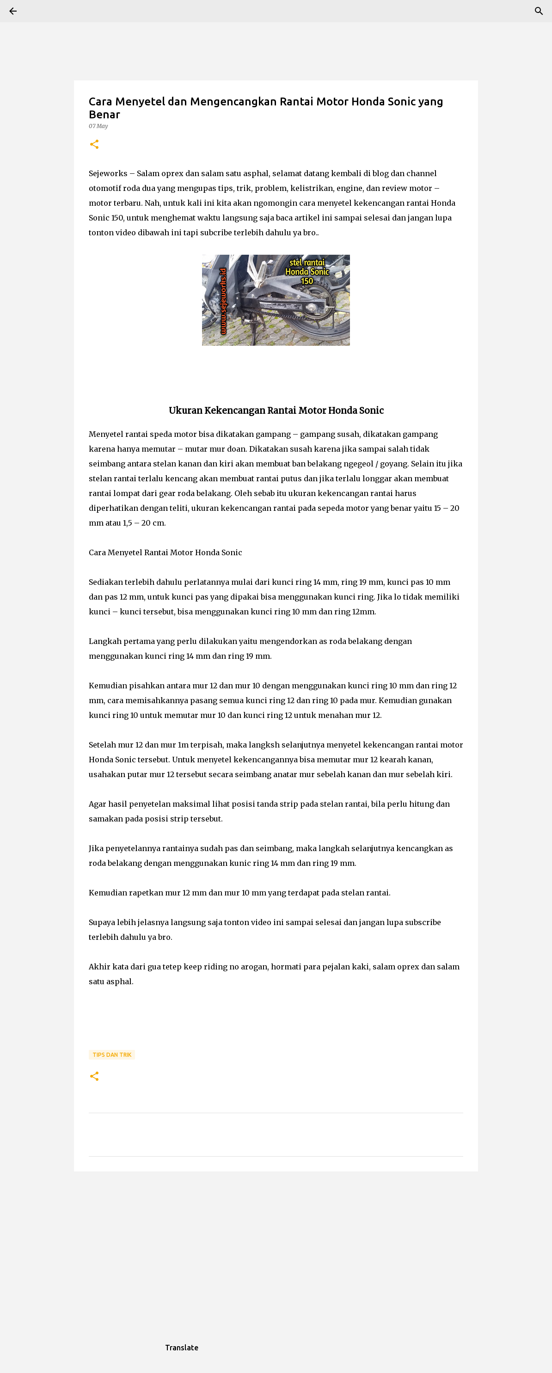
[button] (94, 145)
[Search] (38, 11)
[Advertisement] (276, 1250)
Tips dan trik (111, 1055)
